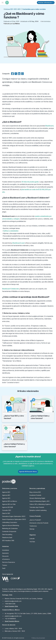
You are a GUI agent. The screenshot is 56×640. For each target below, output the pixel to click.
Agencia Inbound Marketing (10, 525)
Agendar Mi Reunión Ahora (28, 471)
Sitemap (32, 529)
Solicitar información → (45, 2)
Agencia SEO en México (9, 501)
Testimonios (33, 526)
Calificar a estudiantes (10, 231)
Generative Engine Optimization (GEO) (13, 516)
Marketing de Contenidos (10, 528)
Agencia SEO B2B (7, 507)
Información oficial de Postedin (39, 523)
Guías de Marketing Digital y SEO (39, 501)
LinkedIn (32, 538)
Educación (5, 556)
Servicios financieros (8, 562)
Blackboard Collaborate (10, 289)
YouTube (32, 541)
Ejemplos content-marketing (38, 510)
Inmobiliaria (5, 550)
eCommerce (6, 559)
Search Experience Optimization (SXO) (14, 519)
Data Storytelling (7, 534)
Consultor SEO (6, 510)
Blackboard (49, 126)
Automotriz (5, 553)
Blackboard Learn (18, 243)
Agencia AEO (6, 495)
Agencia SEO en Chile (8, 504)
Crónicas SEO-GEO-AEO (12, 9)
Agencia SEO (6, 492)
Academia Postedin (35, 495)
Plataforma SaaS (7, 537)
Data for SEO (6, 513)
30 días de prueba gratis (30, 182)
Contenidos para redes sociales (34, 9)
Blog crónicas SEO (35, 492)
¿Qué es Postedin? (35, 520)
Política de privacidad (38, 638)
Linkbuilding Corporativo (9, 522)
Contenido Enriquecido (9, 531)
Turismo (4, 565)
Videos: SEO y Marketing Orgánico (40, 504)
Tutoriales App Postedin (37, 507)
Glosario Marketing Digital (37, 498)
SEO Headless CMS (8, 540)
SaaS (3, 568)
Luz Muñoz (16, 23)
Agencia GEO (6, 498)
